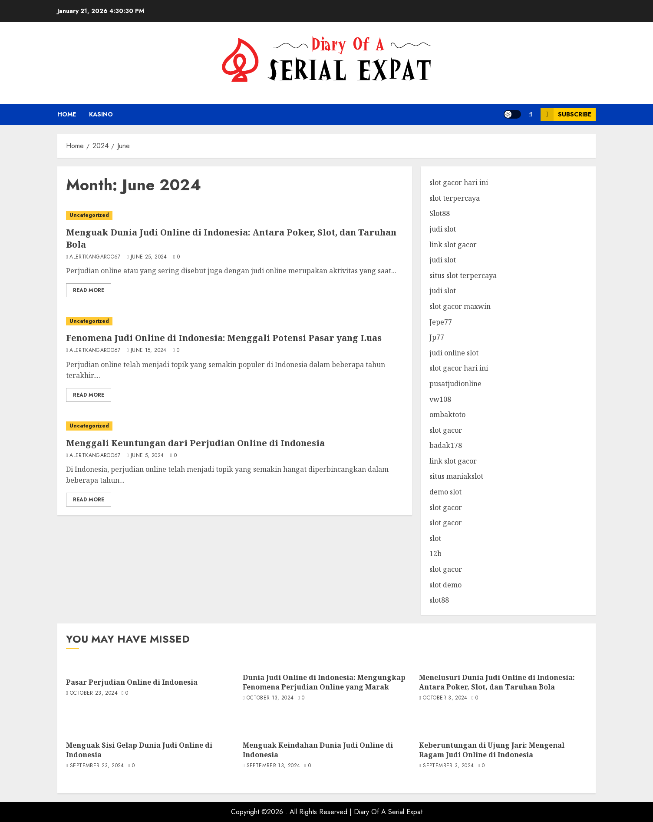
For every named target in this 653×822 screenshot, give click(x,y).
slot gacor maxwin (460, 306)
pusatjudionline (455, 383)
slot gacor (445, 430)
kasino (101, 114)
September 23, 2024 (97, 765)
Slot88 (439, 213)
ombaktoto (447, 414)
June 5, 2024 (147, 455)
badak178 (445, 445)
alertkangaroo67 (94, 257)
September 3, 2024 (448, 765)
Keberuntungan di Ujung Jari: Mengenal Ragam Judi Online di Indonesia (491, 749)
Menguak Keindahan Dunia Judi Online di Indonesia (318, 749)
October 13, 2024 (270, 698)
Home (66, 114)
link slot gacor (453, 244)
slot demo (445, 585)
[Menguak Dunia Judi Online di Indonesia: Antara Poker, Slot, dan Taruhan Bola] (234, 215)
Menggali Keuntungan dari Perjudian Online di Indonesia (195, 443)
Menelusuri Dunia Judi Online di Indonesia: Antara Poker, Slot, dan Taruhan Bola (497, 682)
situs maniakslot (456, 476)
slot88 (439, 600)
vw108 (440, 399)
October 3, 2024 (445, 698)
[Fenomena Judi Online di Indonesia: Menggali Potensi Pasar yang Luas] (234, 321)
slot (435, 538)
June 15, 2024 (149, 350)
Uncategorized (89, 215)
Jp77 (436, 337)
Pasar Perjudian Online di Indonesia (132, 682)
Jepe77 (440, 322)
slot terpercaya (454, 198)
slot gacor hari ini (458, 182)
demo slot (445, 492)
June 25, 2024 (149, 257)
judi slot (442, 229)
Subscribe (566, 114)
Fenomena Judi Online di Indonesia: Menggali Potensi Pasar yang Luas (224, 338)
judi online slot (453, 353)
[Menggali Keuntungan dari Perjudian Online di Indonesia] (234, 426)
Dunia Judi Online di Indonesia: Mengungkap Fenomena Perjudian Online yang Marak (324, 682)
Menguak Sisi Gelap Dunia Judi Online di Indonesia (139, 749)
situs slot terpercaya (463, 275)
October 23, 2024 (94, 693)
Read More (88, 290)
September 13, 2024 (273, 765)
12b (435, 553)
